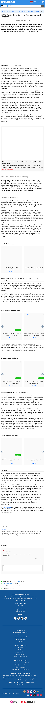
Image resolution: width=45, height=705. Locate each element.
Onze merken (20, 654)
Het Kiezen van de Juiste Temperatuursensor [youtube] (20, 678)
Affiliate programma (20, 667)
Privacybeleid (20, 639)
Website (4, 529)
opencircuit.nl (7, 507)
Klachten (21, 641)
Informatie (20, 630)
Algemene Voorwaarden (20, 637)
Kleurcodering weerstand (20, 669)
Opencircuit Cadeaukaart (20, 663)
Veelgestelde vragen (20, 656)
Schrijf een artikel (20, 665)
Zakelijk (20, 606)
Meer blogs (20, 684)
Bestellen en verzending (20, 632)
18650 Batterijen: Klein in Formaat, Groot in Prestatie (20, 680)
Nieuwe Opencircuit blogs (20, 673)
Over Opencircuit (20, 645)
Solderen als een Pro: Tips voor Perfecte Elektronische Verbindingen (20, 675)
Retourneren (20, 635)
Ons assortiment (20, 652)
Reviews (20, 650)
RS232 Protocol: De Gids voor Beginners (21, 682)
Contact (20, 608)
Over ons (21, 648)
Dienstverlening (20, 660)
